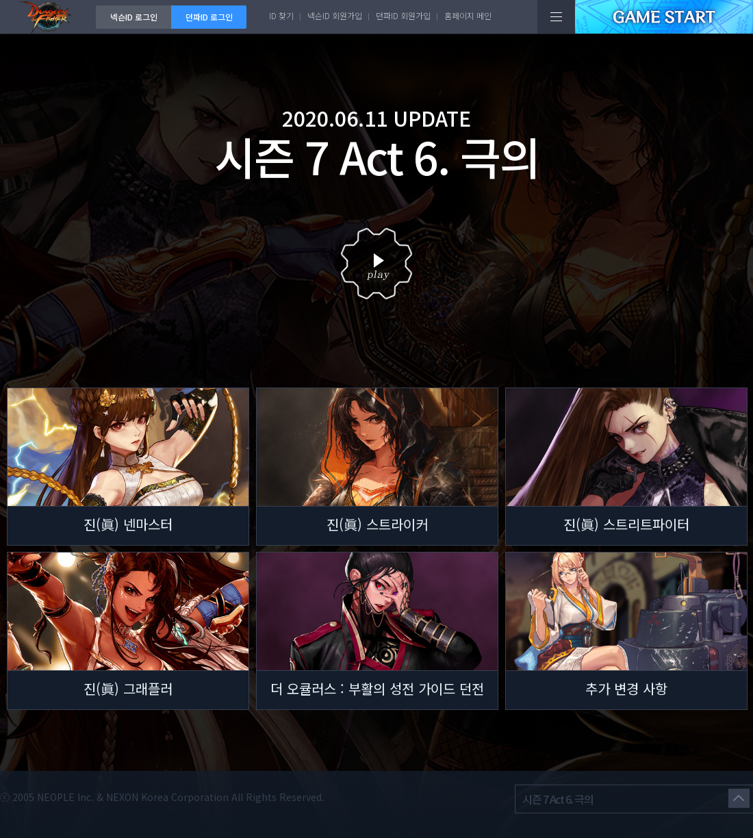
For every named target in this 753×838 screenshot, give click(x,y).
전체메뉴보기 (556, 17)
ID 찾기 (281, 15)
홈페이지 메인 (468, 15)
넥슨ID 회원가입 (334, 15)
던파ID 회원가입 (403, 15)
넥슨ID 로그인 (133, 17)
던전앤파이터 (48, 17)
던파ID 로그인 (209, 17)
